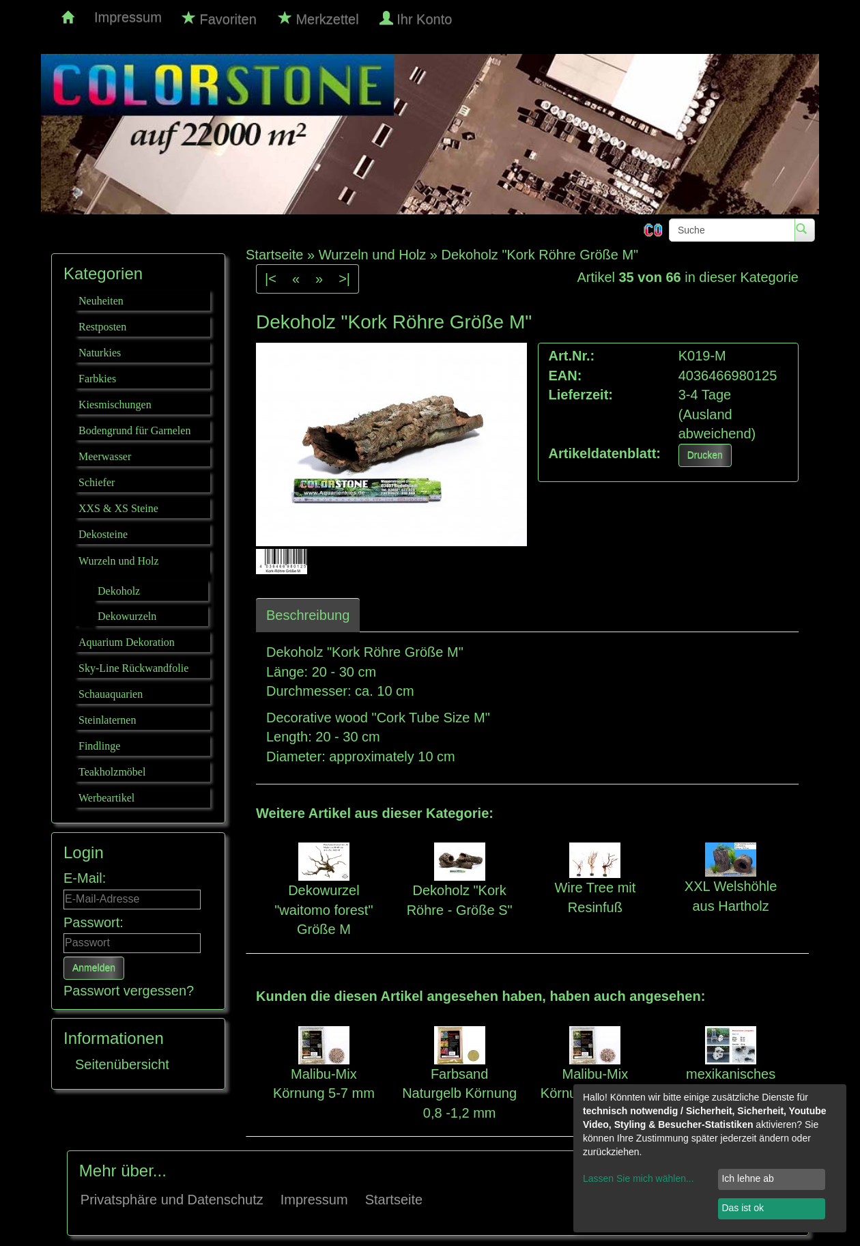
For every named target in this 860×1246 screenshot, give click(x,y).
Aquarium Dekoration (126, 642)
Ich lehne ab (747, 1178)
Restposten (102, 326)
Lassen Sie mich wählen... (638, 1178)
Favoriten (219, 19)
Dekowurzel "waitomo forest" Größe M (323, 910)
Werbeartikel (106, 798)
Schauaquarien (110, 694)
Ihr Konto (417, 19)
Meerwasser (104, 456)
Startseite (393, 1199)
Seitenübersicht (122, 1064)
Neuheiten (101, 301)
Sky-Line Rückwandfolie (133, 668)
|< (270, 278)
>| (344, 278)
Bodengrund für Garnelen (134, 430)
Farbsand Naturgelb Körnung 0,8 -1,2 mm (459, 1093)
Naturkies (99, 352)
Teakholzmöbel (111, 772)
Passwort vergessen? (128, 990)
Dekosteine (103, 534)
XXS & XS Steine (118, 508)
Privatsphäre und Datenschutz (172, 1199)
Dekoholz (119, 591)
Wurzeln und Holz (118, 561)
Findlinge (99, 746)
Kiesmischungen (115, 404)
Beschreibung (307, 615)
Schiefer (96, 482)
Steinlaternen (107, 720)
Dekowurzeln (127, 616)
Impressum (128, 17)
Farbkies (97, 378)
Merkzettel (318, 19)
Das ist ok (742, 1207)
